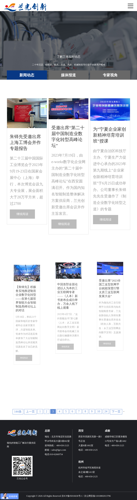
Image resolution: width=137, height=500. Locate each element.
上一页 (30, 411)
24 (105, 411)
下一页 (116, 411)
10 (98, 411)
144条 (18, 411)
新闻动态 (26, 75)
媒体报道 (68, 75)
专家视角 (110, 75)
